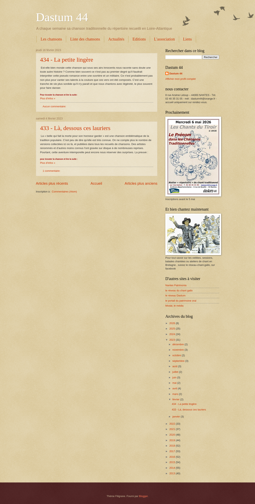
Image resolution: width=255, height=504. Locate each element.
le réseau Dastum (175, 295)
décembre (178, 344)
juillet (175, 371)
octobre (177, 355)
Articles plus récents (52, 183)
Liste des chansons (85, 39)
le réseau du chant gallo (179, 290)
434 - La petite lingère (66, 59)
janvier (176, 416)
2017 (172, 451)
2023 (172, 339)
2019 (172, 440)
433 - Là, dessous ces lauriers (75, 128)
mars (175, 394)
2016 (172, 456)
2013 (172, 473)
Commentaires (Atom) (64, 191)
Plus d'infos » (47, 98)
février (176, 399)
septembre (178, 360)
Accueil (96, 183)
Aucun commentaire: (55, 106)
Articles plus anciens (141, 183)
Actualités (116, 39)
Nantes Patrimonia (175, 285)
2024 (172, 334)
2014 (172, 467)
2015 (172, 462)
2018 (172, 445)
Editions (139, 39)
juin (174, 377)
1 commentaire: (52, 170)
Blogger (143, 496)
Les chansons (51, 39)
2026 (172, 323)
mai (174, 382)
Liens (187, 39)
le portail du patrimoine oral (180, 300)
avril (175, 388)
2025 (172, 328)
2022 (172, 423)
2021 (172, 429)
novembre (178, 349)
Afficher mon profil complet (180, 78)
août (175, 366)
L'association (164, 39)
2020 (172, 434)
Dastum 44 (62, 17)
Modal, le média (174, 305)
